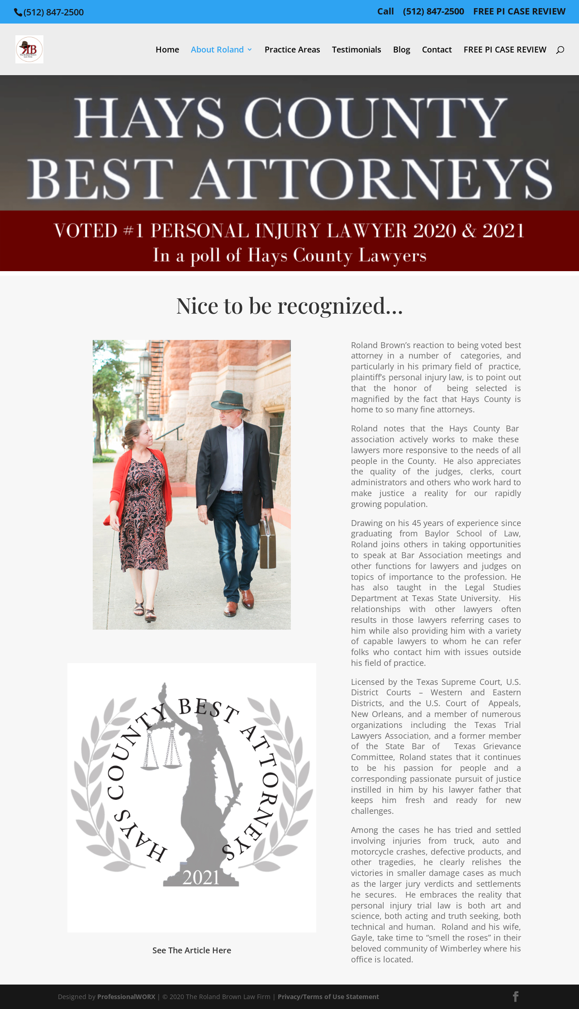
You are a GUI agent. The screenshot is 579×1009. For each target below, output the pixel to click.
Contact (437, 50)
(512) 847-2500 (433, 12)
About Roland (217, 50)
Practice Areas (292, 50)
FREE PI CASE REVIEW (519, 12)
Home (167, 50)
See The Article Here (191, 950)
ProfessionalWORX (127, 996)
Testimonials (356, 50)
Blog (401, 50)
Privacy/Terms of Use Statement (328, 996)
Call (385, 12)
